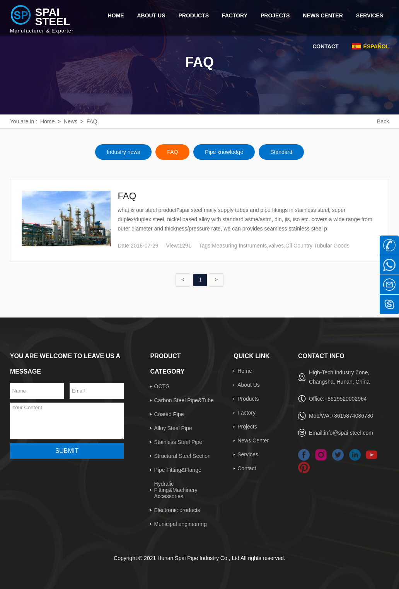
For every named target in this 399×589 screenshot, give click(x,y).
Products (248, 399)
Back (383, 121)
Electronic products (177, 510)
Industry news (123, 152)
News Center (253, 440)
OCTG (162, 386)
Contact (246, 468)
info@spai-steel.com (348, 433)
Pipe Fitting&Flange (177, 470)
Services (247, 454)
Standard (281, 152)
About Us (248, 385)
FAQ (92, 121)
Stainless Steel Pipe (178, 442)
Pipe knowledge (224, 152)
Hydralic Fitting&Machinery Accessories (176, 490)
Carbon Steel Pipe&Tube (184, 400)
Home (47, 121)
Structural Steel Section (182, 456)
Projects (247, 426)
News (70, 121)
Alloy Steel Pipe (173, 428)
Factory (246, 413)
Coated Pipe (169, 414)
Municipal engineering (180, 524)
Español (376, 46)
